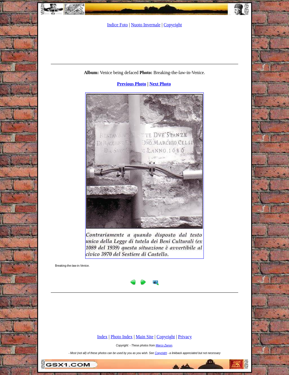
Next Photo (160, 83)
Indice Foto (117, 24)
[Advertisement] (144, 44)
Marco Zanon (164, 345)
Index (102, 336)
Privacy (185, 336)
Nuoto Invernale (145, 24)
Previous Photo (131, 83)
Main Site (145, 336)
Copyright (173, 24)
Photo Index (122, 336)
